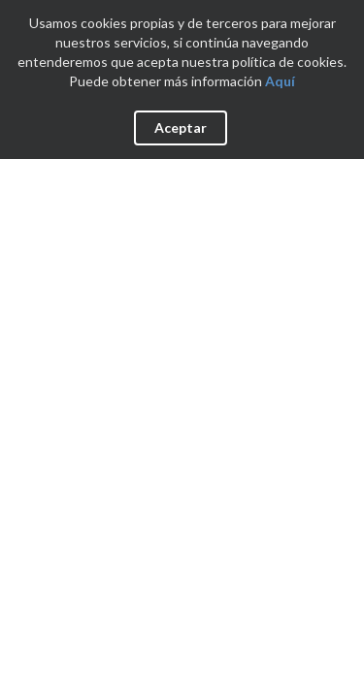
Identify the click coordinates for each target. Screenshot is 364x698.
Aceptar (180, 127)
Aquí (280, 81)
